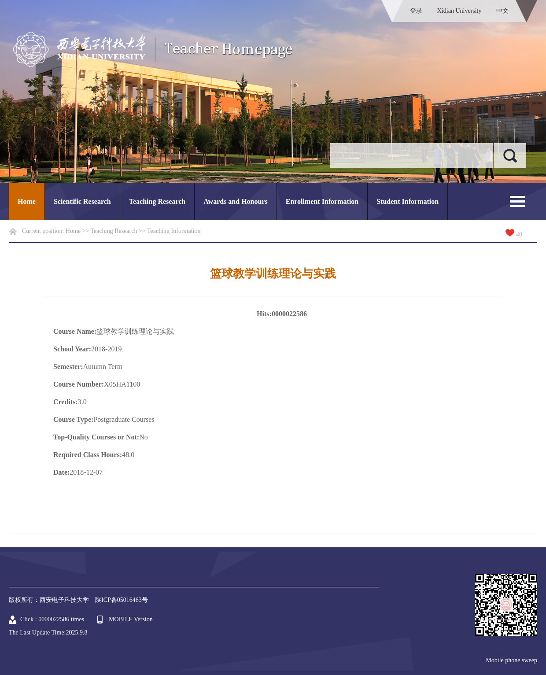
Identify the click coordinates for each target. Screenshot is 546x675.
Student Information (407, 201)
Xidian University (459, 10)
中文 (502, 10)
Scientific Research (82, 201)
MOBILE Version (131, 619)
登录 (416, 10)
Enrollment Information (322, 201)
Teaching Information (173, 231)
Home (27, 201)
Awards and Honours (235, 201)
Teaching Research (157, 201)
